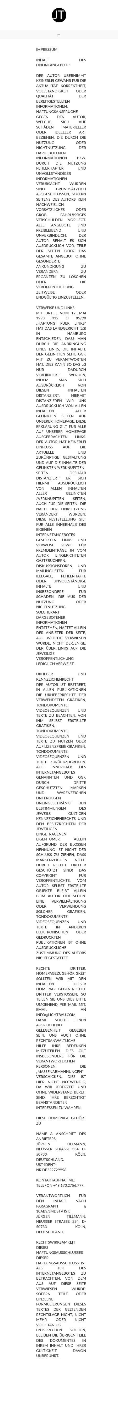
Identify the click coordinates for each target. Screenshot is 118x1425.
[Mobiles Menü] (59, 35)
